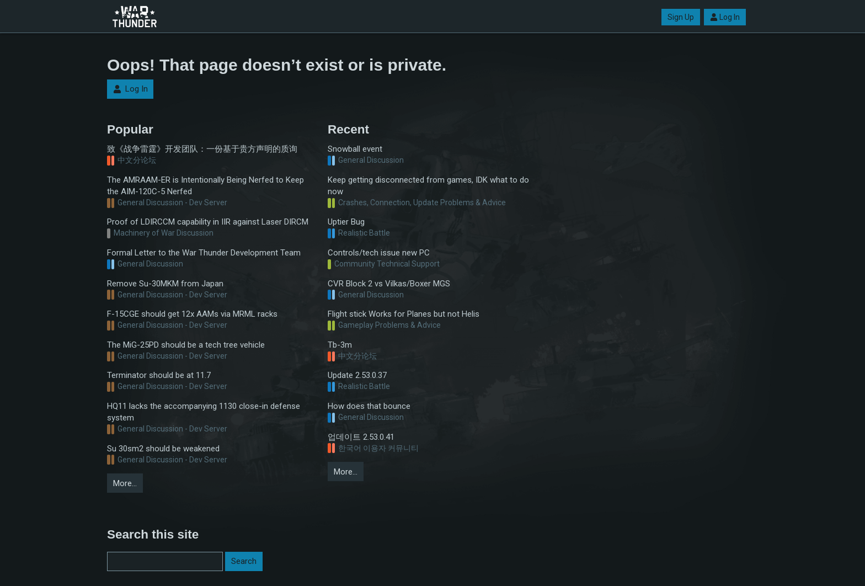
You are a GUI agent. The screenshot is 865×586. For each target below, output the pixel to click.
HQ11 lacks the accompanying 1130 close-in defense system (203, 412)
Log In (725, 17)
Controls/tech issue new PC (379, 253)
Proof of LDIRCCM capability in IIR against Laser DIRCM (207, 222)
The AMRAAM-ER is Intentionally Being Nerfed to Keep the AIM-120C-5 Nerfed (205, 185)
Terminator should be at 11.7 (159, 375)
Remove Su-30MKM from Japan (165, 284)
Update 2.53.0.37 (357, 375)
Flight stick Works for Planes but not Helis (403, 314)
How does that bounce (369, 406)
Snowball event (355, 149)
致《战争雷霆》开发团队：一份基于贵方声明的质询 (202, 149)
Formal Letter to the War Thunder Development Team (204, 253)
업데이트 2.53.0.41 (361, 437)
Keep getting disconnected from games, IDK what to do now (428, 185)
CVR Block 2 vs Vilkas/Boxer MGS (389, 284)
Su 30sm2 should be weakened (163, 449)
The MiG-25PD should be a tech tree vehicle (186, 345)
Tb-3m (340, 345)
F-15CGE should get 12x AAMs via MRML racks (192, 314)
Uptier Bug (346, 222)
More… (125, 483)
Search (244, 561)
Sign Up (681, 17)
